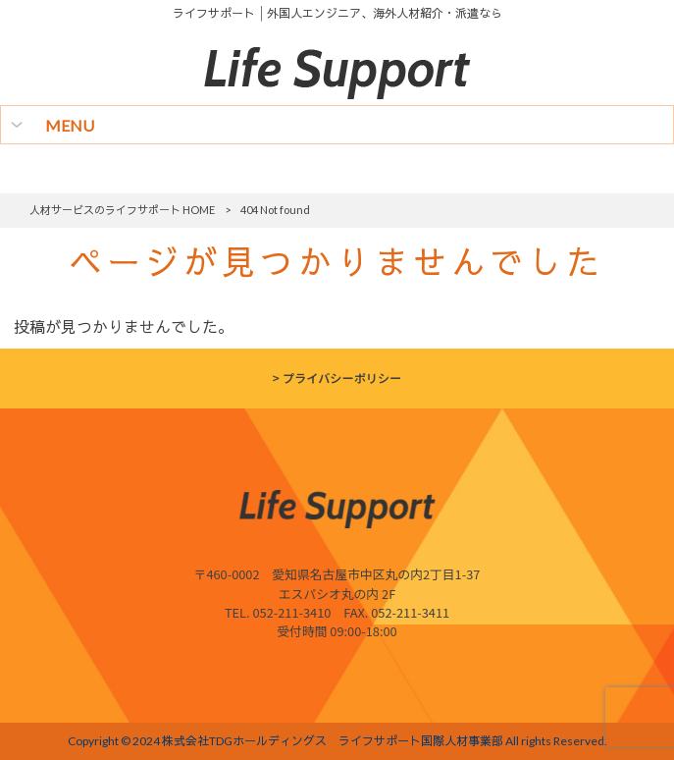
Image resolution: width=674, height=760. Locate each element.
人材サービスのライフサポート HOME (122, 209)
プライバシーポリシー (342, 378)
